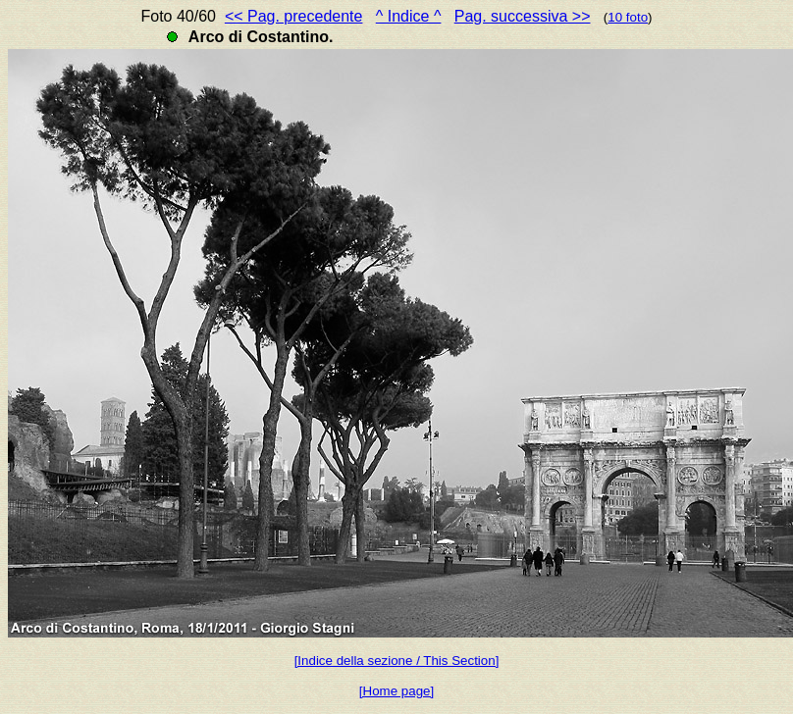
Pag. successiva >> (522, 16)
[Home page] (396, 691)
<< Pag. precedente (294, 16)
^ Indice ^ (409, 16)
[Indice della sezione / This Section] (397, 660)
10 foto (628, 17)
